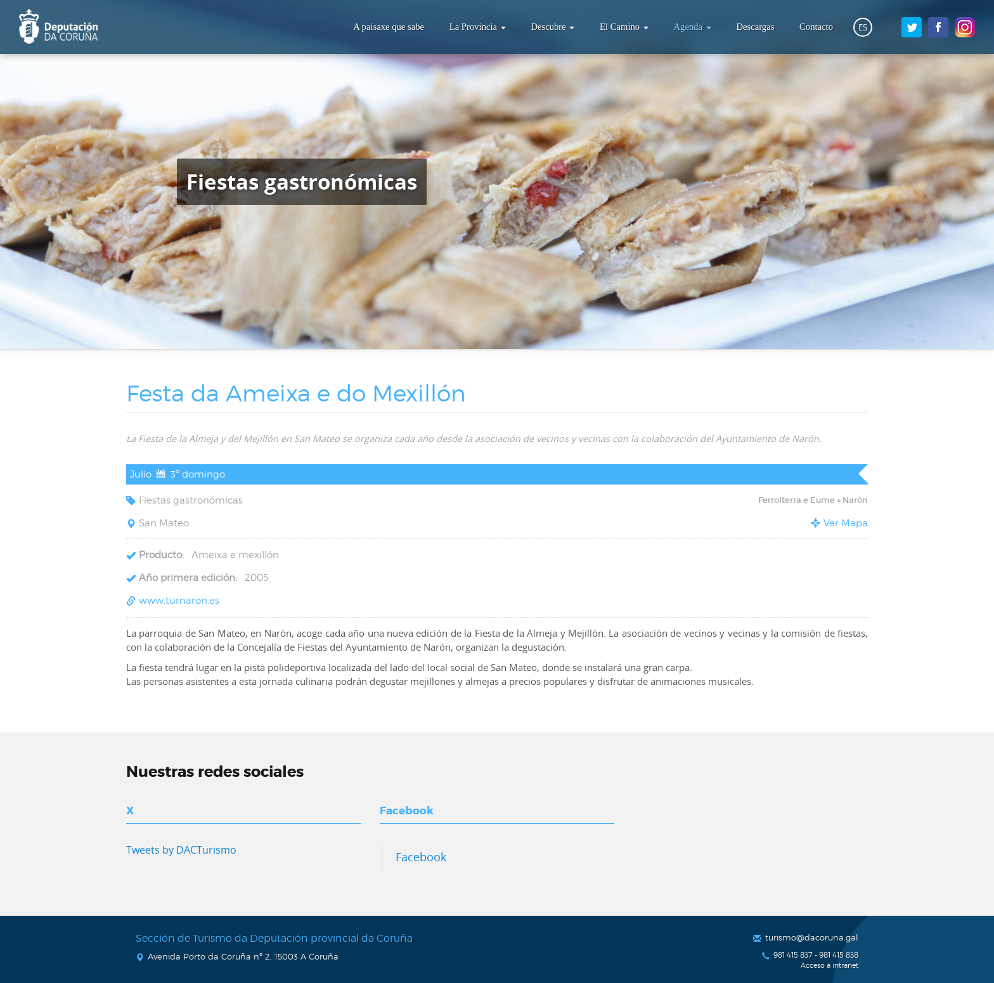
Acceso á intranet (829, 965)
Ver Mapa (845, 523)
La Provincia (477, 27)
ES (862, 27)
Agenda (692, 27)
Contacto (816, 27)
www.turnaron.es (179, 600)
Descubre (552, 27)
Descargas (755, 27)
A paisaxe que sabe (388, 27)
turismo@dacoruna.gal (811, 937)
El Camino (624, 27)
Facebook (421, 856)
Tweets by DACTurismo (181, 850)
